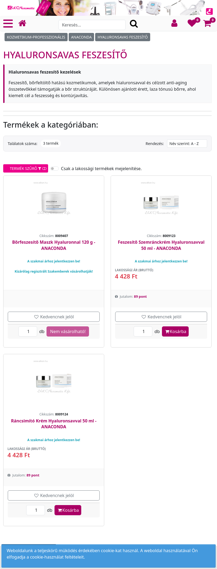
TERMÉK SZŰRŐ (26, 168)
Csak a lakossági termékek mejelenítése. (101, 168)
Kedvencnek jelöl (54, 317)
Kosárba (175, 331)
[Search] (92, 25)
